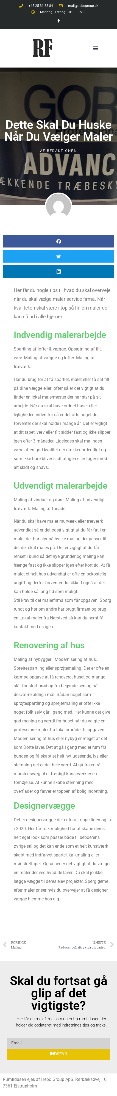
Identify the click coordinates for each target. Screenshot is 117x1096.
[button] (95, 47)
